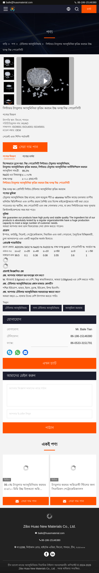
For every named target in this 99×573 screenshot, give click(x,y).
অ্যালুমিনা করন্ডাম (73, 308)
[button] (10, 103)
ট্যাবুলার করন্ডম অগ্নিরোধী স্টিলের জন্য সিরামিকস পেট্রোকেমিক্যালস (73, 486)
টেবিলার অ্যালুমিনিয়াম (30, 44)
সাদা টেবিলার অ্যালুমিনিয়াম (46, 308)
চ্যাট (89, 9)
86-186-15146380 (85, 2)
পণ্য (13, 44)
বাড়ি (5, 44)
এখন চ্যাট (49, 363)
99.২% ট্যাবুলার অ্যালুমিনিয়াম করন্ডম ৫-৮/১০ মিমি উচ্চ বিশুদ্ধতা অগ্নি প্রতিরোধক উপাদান (25, 487)
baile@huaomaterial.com (18, 2)
